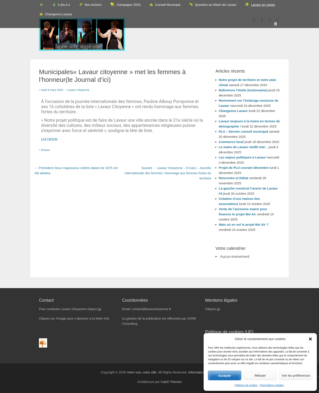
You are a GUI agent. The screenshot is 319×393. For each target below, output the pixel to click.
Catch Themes (171, 382)
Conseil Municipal (164, 5)
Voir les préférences (296, 375)
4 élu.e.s (61, 5)
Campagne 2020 (125, 4)
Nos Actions (90, 5)
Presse (45, 150)
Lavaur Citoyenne (78, 90)
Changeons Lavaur (55, 14)
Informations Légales (272, 385)
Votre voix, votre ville (141, 372)
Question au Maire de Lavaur (213, 5)
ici (99, 309)
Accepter (224, 375)
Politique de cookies (246, 385)
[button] (310, 339)
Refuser (260, 375)
